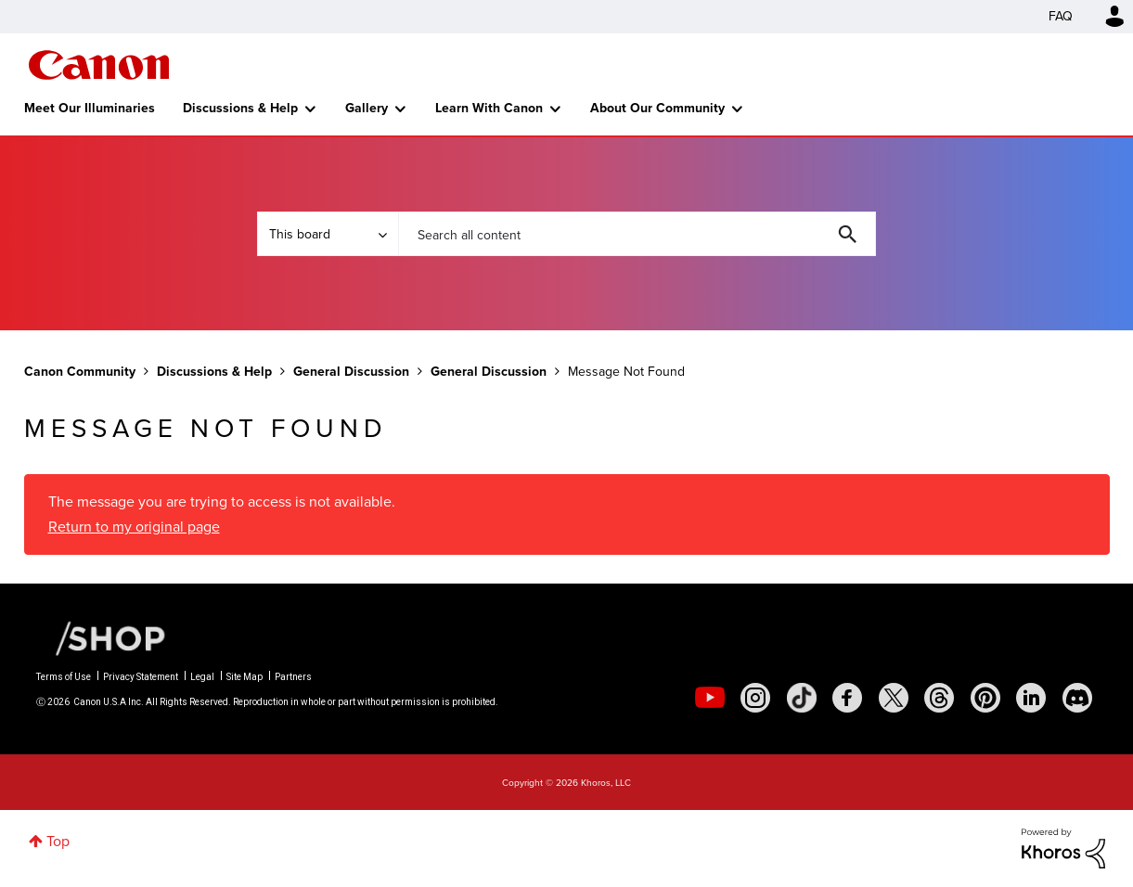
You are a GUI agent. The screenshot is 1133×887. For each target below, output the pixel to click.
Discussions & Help (240, 108)
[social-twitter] (893, 698)
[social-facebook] (847, 698)
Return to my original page (134, 526)
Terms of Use (63, 677)
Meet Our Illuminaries (89, 108)
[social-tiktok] (802, 698)
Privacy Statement (140, 677)
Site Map (244, 677)
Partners (293, 677)
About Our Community (657, 108)
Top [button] (58, 841)
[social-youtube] (710, 698)
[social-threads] (939, 698)
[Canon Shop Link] (101, 636)
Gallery (366, 108)
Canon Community (99, 65)
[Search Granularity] (327, 234)
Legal (202, 677)
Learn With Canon (489, 108)
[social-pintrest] (985, 698)
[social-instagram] (755, 698)
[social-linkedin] (1031, 698)
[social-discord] (1077, 698)
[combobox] (637, 234)
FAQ (1061, 16)
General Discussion (351, 371)
